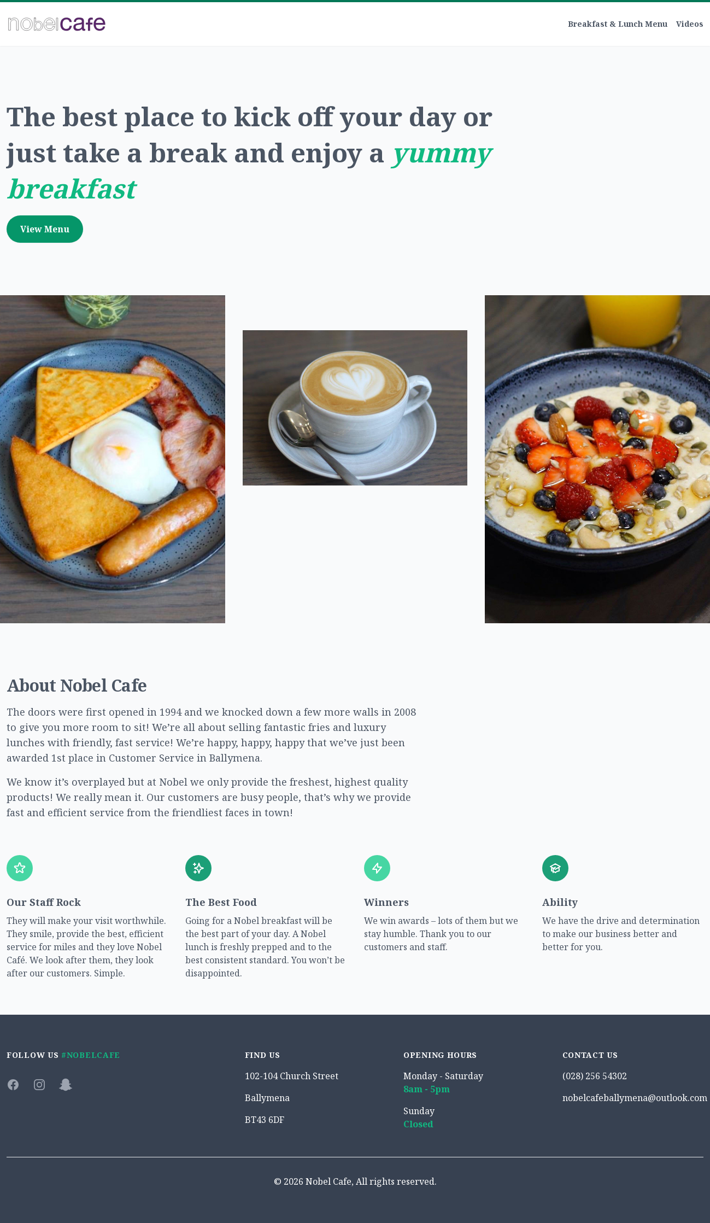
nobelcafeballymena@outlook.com (634, 1098)
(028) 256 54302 (594, 1076)
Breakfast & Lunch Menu (617, 24)
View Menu (44, 229)
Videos (689, 24)
